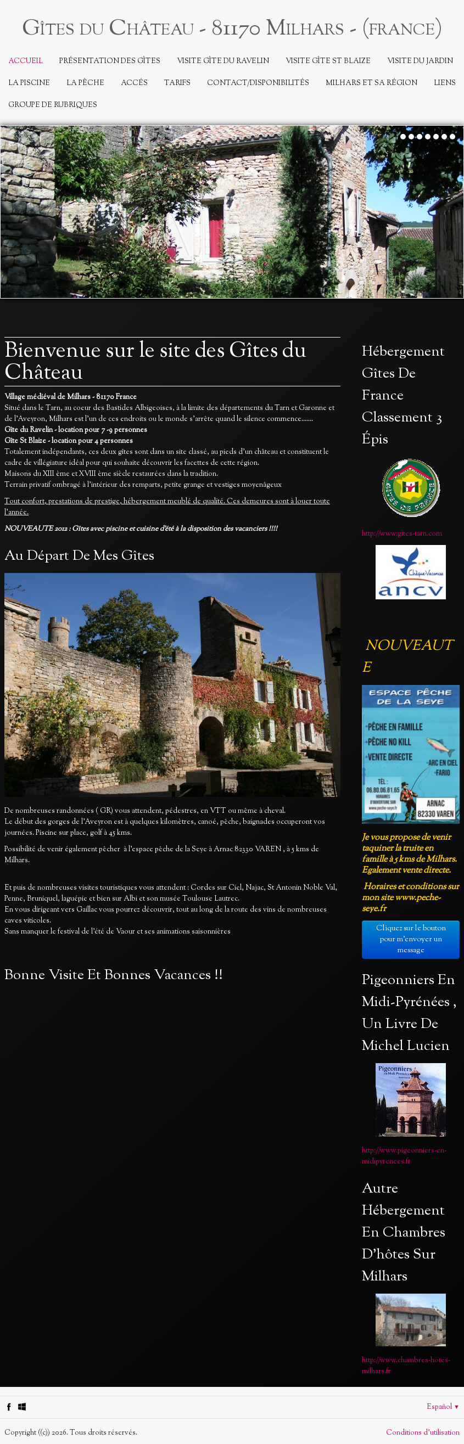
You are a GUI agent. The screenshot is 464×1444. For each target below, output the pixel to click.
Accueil (25, 61)
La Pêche (85, 83)
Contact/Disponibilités (258, 83)
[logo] (232, 27)
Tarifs (177, 83)
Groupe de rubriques (52, 105)
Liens (445, 83)
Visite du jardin (420, 61)
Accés (134, 83)
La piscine (29, 83)
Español (443, 1407)
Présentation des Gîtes (109, 61)
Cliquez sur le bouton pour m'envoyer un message (411, 939)
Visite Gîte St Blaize (328, 61)
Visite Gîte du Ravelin (223, 61)
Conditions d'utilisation (423, 1433)
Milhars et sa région (371, 83)
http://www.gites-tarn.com (402, 534)
